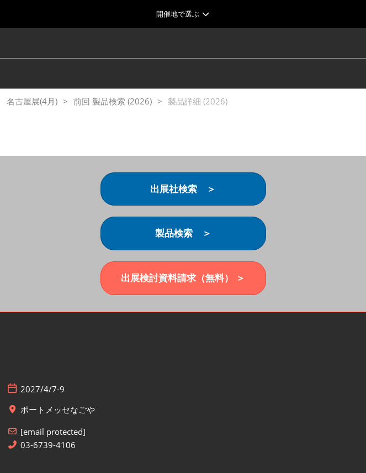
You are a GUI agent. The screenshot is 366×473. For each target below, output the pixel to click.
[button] (183, 189)
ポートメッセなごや (57, 409)
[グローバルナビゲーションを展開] (183, 14)
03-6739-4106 (48, 445)
